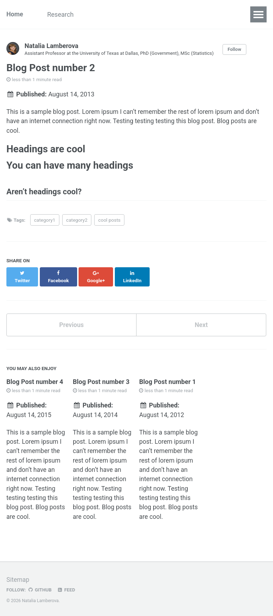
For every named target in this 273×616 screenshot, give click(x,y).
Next (201, 321)
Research (62, 14)
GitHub (40, 589)
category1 (44, 223)
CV (179, 14)
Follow (240, 49)
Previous (71, 321)
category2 (76, 223)
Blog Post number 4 (34, 377)
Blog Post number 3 (101, 377)
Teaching (149, 14)
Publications (106, 14)
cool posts (109, 223)
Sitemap (18, 579)
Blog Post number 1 (167, 377)
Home (14, 14)
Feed (67, 589)
